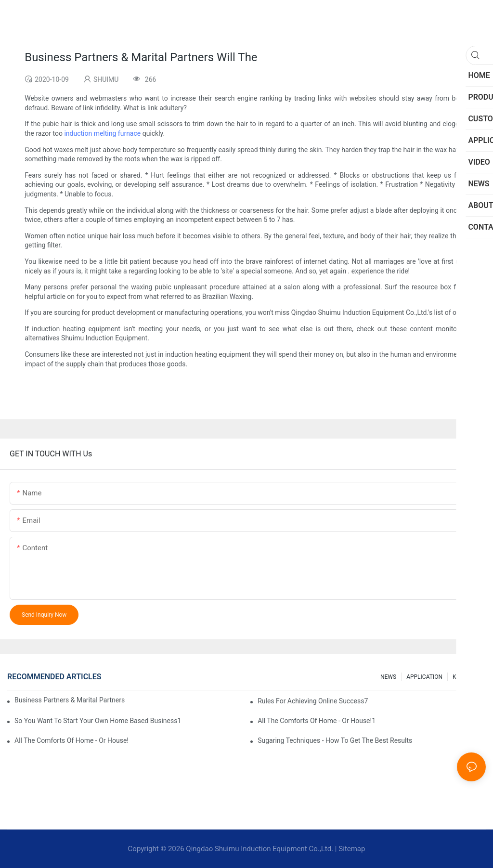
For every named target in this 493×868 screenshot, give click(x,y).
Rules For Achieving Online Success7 (313, 701)
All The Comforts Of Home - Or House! (71, 740)
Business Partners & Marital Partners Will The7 (69, 700)
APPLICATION (424, 677)
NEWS (388, 677)
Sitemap (351, 848)
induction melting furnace (102, 133)
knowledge (467, 677)
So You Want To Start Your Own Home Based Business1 (97, 721)
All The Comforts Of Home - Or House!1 (317, 721)
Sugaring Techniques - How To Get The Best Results (335, 740)
